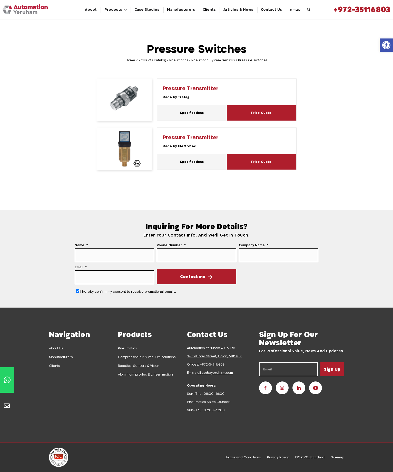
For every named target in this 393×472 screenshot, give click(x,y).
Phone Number (170, 245)
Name (80, 245)
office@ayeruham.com (215, 373)
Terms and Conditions (243, 457)
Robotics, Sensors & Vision (138, 366)
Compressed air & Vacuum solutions (146, 357)
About (91, 9)
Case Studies (146, 9)
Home (130, 60)
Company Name (252, 245)
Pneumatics (178, 60)
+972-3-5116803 (212, 364)
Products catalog (152, 60)
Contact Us (271, 9)
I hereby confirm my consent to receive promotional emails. (128, 292)
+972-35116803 (361, 9)
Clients (209, 9)
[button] (386, 45)
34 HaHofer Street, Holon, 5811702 (214, 356)
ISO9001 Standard (310, 457)
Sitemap (337, 457)
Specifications (192, 113)
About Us (56, 348)
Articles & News (238, 9)
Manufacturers (181, 9)
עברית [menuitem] (295, 9)
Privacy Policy (278, 457)
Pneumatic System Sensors (213, 60)
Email (79, 267)
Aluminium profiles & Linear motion (145, 374)
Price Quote (261, 113)
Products (113, 9)
